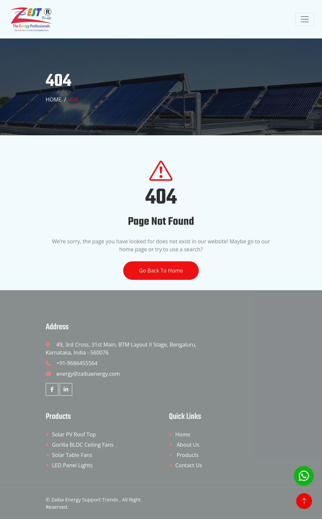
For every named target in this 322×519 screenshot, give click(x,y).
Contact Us (188, 465)
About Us (187, 444)
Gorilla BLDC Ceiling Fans (83, 444)
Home (54, 99)
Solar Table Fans (72, 455)
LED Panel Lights (72, 465)
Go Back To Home (161, 276)
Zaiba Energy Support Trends (85, 499)
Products (187, 455)
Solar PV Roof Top (74, 434)
